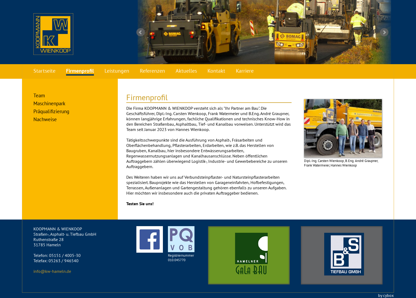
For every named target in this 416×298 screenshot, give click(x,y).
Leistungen (117, 70)
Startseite (44, 70)
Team (39, 95)
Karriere (245, 70)
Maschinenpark (49, 103)
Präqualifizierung (51, 111)
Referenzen (152, 70)
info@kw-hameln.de (52, 271)
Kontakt (216, 70)
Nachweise (45, 119)
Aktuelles (186, 70)
